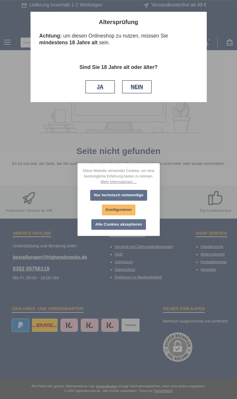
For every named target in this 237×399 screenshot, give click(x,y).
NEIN (137, 87)
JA (100, 87)
